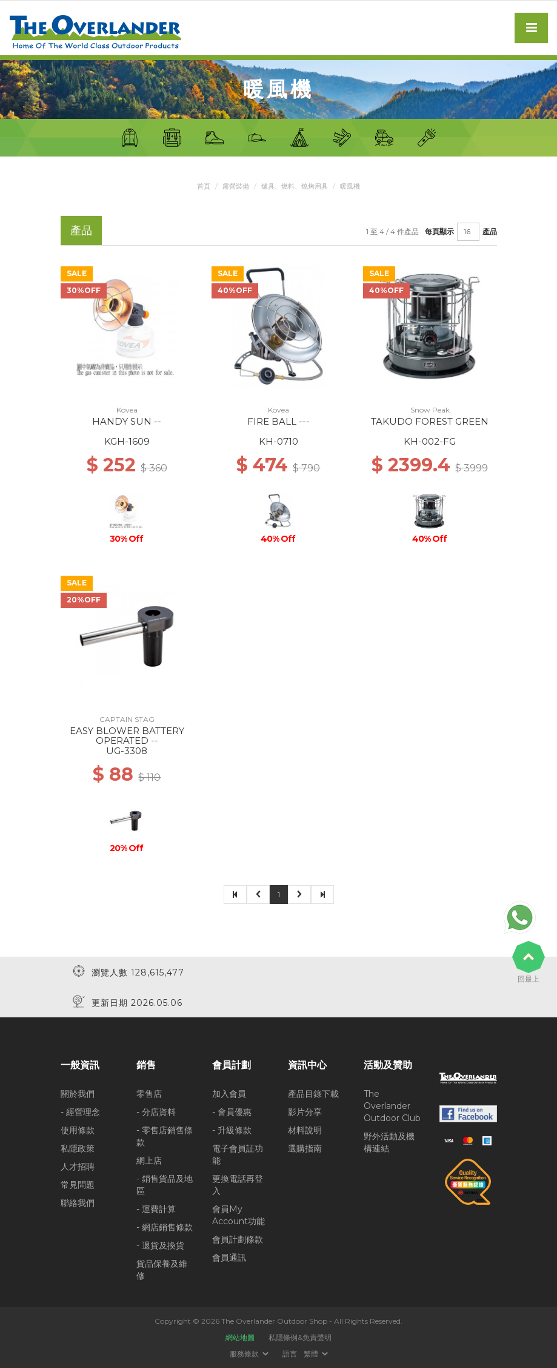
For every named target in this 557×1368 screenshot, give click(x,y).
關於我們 (78, 1093)
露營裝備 (232, 185)
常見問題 (78, 1184)
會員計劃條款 (237, 1239)
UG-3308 (126, 750)
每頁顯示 (439, 231)
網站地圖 (240, 1337)
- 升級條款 (232, 1130)
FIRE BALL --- (278, 421)
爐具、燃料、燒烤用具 (295, 185)
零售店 (149, 1093)
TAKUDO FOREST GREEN (430, 421)
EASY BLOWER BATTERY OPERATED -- (127, 736)
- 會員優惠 (232, 1112)
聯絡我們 (78, 1203)
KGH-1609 (127, 441)
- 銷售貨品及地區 (164, 1184)
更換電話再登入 (237, 1184)
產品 (489, 231)
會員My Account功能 (238, 1215)
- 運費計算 (156, 1209)
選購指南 (305, 1148)
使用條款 (78, 1130)
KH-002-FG (430, 441)
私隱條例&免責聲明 (300, 1337)
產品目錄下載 (313, 1093)
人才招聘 (78, 1166)
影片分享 (305, 1112)
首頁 (199, 185)
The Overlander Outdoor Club (392, 1106)
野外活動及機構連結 (389, 1142)
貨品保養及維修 (161, 1269)
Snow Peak (430, 409)
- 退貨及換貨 (160, 1245)
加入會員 (229, 1093)
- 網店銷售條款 (164, 1227)
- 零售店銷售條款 (164, 1136)
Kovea (127, 409)
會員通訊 (229, 1257)
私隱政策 (78, 1148)
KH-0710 (278, 441)
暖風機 (355, 185)
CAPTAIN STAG (127, 719)
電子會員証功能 (237, 1154)
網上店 (149, 1160)
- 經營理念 (80, 1112)
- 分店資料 (156, 1112)
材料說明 (305, 1130)
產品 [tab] (81, 230)
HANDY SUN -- (126, 421)
